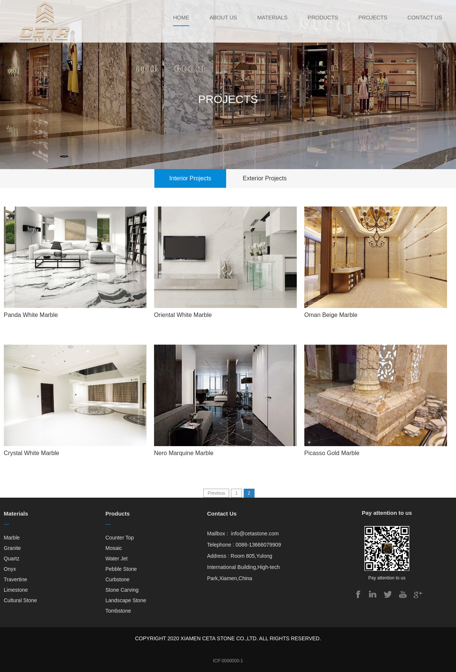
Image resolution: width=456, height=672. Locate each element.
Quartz (11, 558)
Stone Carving (122, 590)
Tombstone (118, 611)
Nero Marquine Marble (183, 453)
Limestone (16, 590)
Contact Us (424, 18)
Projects (371, 18)
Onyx (10, 569)
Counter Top (119, 538)
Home (175, 18)
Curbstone (117, 579)
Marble (12, 538)
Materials (269, 18)
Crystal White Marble (31, 453)
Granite (12, 548)
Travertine (15, 579)
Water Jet (116, 558)
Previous (216, 493)
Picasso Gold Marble (332, 453)
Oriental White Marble (183, 315)
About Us (218, 18)
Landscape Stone (125, 600)
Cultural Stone (20, 600)
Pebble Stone (121, 569)
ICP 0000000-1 (228, 660)
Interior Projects (190, 178)
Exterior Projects (265, 178)
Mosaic (113, 548)
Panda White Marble (31, 315)
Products (320, 18)
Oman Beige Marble (330, 315)
